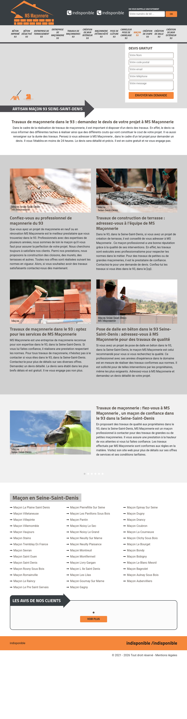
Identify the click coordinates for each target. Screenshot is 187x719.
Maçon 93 (137, 33)
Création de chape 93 (147, 33)
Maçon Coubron (137, 526)
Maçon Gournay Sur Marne (87, 581)
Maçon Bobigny (137, 556)
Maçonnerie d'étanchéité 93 (101, 33)
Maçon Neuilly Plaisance (86, 544)
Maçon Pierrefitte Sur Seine (87, 507)
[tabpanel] (93, 432)
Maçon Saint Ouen (25, 556)
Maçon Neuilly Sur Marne (86, 538)
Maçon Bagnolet (137, 569)
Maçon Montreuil (81, 550)
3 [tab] (92, 474)
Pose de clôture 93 (114, 33)
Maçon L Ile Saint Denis (85, 569)
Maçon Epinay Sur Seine (142, 507)
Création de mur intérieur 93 (87, 34)
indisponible (80, 12)
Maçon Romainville (25, 575)
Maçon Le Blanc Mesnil (142, 562)
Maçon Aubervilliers (139, 581)
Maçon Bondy (136, 550)
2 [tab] (88, 474)
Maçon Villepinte (24, 519)
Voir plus (93, 619)
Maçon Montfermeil (82, 556)
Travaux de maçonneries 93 (73, 33)
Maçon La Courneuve (140, 532)
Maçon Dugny (136, 513)
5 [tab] (99, 474)
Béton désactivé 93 (26, 33)
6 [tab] (102, 474)
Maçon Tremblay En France (30, 544)
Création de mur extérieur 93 (171, 34)
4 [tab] (95, 474)
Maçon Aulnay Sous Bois (143, 575)
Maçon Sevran (22, 550)
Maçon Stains (22, 538)
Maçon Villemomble (26, 526)
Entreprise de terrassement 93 (41, 33)
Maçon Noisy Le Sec (83, 526)
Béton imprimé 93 (15, 33)
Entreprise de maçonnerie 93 (57, 34)
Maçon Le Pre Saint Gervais (31, 587)
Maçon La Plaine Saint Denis (31, 507)
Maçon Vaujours (23, 532)
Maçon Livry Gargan (83, 562)
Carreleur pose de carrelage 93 (126, 34)
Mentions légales (166, 655)
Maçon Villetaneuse (26, 513)
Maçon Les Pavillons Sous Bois (90, 513)
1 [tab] (84, 474)
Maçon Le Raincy (24, 581)
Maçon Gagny (79, 587)
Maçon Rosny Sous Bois (28, 569)
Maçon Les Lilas (80, 575)
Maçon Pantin (79, 519)
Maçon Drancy (136, 519)
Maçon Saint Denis (25, 562)
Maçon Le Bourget (138, 544)
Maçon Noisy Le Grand (84, 532)
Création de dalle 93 (159, 33)
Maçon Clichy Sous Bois (142, 538)
